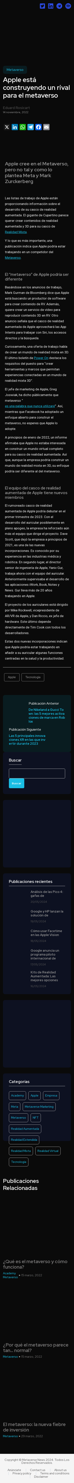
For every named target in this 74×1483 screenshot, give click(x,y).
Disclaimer (41, 1476)
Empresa (51, 1096)
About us (60, 1470)
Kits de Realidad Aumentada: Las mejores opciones (44, 976)
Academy (17, 1096)
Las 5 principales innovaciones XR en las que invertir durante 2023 (27, 740)
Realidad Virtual (47, 1151)
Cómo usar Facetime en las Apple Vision (46, 933)
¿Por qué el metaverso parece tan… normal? (35, 1347)
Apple (12, 677)
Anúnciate (14, 1470)
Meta (14, 1107)
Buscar (15, 760)
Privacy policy (22, 1473)
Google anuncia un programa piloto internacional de (45, 954)
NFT (36, 1118)
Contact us (37, 1470)
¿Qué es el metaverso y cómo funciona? (35, 1264)
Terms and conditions (54, 1473)
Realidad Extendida (24, 1140)
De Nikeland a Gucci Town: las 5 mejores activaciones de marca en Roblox (47, 716)
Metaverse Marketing (39, 1107)
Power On (41, 358)
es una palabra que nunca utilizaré (30, 406)
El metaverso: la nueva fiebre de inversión (34, 1427)
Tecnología (32, 677)
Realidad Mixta (16, 232)
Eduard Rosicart (16, 108)
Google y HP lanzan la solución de (47, 913)
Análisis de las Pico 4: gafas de (47, 894)
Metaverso (15, 70)
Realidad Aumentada (25, 1129)
